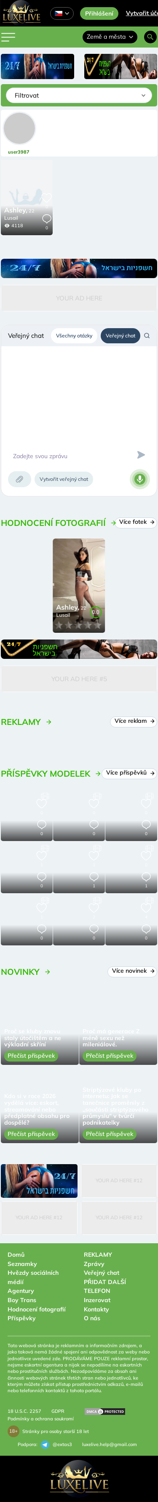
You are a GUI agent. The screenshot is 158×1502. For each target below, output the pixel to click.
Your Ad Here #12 (119, 1180)
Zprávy (94, 1264)
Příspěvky (22, 1318)
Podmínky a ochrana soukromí (41, 1419)
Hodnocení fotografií (37, 1309)
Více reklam (134, 720)
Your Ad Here (79, 298)
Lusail (11, 218)
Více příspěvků (129, 772)
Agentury (21, 1291)
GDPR (57, 1411)
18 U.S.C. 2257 (24, 1411)
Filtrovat (27, 95)
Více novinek (132, 970)
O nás (92, 1318)
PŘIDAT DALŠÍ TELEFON (105, 1286)
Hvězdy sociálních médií (33, 1277)
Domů (16, 1254)
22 (19, 211)
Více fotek (136, 521)
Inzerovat (97, 1300)
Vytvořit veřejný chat (64, 479)
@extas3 (56, 1445)
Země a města (110, 36)
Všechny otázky (74, 335)
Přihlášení (99, 13)
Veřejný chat (120, 335)
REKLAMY (98, 1254)
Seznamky (22, 1264)
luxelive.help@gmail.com (109, 1444)
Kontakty (96, 1309)
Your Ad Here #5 (79, 679)
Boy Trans (22, 1300)
